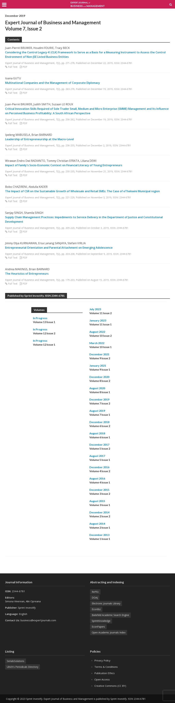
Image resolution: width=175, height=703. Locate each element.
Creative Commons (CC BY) (110, 685)
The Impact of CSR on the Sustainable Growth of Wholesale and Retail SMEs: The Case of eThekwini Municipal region (82, 191)
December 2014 (99, 512)
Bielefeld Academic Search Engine (110, 615)
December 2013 (99, 534)
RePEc (95, 591)
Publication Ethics (104, 673)
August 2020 (97, 388)
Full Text (12, 66)
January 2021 (97, 365)
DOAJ (95, 597)
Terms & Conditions (106, 666)
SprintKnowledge (101, 620)
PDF (25, 66)
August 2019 (97, 410)
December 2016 (99, 467)
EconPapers (98, 626)
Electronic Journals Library (106, 603)
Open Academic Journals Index (108, 632)
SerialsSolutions (15, 661)
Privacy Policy (102, 660)
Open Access (102, 679)
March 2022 (96, 343)
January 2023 (97, 320)
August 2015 (97, 501)
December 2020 (99, 376)
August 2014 (97, 523)
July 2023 (95, 309)
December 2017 (99, 444)
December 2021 (99, 354)
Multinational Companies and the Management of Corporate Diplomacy (52, 83)
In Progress (40, 318)
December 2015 (99, 489)
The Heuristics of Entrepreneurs (27, 273)
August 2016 (97, 478)
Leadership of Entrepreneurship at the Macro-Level (39, 139)
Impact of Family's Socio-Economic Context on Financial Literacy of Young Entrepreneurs (63, 165)
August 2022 (97, 331)
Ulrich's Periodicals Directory (22, 666)
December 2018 (99, 422)
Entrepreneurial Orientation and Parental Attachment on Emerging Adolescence (59, 247)
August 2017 (97, 455)
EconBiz (96, 609)
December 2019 (99, 399)
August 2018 (97, 433)
